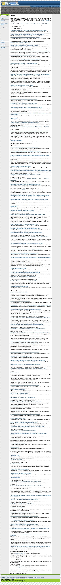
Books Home (33, 6)
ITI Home (52, 6)
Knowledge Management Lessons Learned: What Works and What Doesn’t (24, 99)
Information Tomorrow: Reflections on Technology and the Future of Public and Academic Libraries (28, 368)
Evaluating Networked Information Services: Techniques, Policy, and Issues (24, 45)
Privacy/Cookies (57, 6)
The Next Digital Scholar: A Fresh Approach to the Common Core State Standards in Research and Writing (30, 130)
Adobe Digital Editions (20, 567)
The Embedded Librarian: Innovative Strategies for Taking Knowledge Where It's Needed (26, 489)
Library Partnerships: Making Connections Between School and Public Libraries (25, 385)
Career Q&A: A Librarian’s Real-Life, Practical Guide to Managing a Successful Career (26, 309)
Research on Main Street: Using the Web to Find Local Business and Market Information (26, 232)
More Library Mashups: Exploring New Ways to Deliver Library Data (23, 397)
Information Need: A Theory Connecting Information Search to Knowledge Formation (26, 59)
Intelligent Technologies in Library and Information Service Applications (23, 68)
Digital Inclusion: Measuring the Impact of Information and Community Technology (25, 37)
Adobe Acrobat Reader (20, 566)
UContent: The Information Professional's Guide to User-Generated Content (24, 524)
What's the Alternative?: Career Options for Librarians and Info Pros (23, 540)
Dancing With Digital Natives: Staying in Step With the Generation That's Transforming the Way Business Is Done (31, 170)
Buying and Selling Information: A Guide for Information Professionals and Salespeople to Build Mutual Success (31, 305)
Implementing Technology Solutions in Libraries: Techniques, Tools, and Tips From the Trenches (28, 360)
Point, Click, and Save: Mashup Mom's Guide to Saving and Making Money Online (25, 228)
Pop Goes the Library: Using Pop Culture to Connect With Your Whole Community (25, 414)
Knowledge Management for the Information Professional (21, 90)
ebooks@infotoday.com (20, 553)
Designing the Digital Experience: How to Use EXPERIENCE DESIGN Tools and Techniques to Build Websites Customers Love (30, 179)
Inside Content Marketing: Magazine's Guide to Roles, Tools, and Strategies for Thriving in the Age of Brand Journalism (30, 206)
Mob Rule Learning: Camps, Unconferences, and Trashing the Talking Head (24, 218)
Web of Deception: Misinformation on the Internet (19, 286)
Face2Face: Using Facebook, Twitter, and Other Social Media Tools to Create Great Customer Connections (30, 195)
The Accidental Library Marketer (16, 463)
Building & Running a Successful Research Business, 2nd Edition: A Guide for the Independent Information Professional (30, 156)
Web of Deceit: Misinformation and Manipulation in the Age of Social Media (24, 280)
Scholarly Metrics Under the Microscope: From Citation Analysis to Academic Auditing (26, 107)
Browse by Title (38, 6)
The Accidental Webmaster (15, 477)
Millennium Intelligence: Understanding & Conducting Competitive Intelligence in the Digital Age (28, 214)
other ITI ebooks (45, 20)
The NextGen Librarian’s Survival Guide (18, 507)
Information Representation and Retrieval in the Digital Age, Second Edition (24, 63)
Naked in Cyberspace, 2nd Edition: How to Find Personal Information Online (24, 224)
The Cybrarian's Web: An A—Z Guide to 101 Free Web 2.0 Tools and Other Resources (26, 481)
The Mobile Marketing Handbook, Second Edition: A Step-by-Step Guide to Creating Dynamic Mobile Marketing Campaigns (30, 258)
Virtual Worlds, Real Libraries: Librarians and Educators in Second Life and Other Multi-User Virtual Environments (28, 535)
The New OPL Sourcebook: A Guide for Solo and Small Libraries (22, 503)
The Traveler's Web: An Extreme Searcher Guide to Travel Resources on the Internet (26, 262)
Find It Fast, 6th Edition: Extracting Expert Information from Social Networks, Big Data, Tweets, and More (29, 199)
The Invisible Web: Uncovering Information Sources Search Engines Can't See (25, 253)
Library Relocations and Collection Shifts (18, 389)
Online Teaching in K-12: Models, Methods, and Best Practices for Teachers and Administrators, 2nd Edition (30, 23)
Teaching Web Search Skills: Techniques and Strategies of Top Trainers (23, 430)
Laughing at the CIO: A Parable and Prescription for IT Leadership (22, 210)
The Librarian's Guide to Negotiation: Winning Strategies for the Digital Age (24, 499)
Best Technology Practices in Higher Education (19, 292)
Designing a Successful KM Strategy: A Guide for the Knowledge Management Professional (27, 324)
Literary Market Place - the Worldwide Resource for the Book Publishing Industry (15, 578)
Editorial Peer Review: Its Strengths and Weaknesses (20, 42)
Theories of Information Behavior (16, 140)
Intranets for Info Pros (14, 372)
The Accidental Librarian (15, 455)
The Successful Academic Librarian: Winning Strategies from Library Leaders (24, 516)
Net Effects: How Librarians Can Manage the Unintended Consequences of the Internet (26, 401)
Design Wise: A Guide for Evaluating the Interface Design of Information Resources (25, 174)
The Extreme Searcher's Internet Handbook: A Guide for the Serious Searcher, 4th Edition (27, 243)
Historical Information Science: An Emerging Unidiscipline (21, 356)
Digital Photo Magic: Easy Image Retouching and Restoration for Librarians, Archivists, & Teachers (28, 328)
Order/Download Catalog (46, 6)
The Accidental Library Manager (16, 459)
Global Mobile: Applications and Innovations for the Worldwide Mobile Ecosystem (25, 343)
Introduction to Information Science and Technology (20, 79)
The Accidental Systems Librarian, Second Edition (20, 469)
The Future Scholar (14, 118)
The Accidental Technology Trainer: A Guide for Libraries (21, 473)
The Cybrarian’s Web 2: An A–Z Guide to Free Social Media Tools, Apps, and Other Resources (27, 485)
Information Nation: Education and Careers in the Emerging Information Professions (26, 364)
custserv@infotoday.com (20, 581)
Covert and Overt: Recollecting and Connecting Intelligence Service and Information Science (27, 34)
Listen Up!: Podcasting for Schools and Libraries (19, 393)
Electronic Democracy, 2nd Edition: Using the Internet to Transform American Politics (26, 184)
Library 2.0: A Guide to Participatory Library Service (20, 376)
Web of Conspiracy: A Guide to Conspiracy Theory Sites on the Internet (23, 276)
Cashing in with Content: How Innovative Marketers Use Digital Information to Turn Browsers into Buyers (29, 160)
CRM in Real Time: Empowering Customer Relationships (21, 166)
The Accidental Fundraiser (15, 438)
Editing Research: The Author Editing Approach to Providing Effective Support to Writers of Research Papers (30, 332)
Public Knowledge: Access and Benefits (18, 418)
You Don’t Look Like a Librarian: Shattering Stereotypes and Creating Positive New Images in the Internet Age (30, 546)
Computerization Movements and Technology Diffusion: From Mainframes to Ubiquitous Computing (28, 30)
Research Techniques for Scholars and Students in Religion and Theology (24, 422)
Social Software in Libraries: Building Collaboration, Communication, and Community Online (27, 426)
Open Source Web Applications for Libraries (18, 405)
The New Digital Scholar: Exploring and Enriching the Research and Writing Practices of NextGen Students (30, 126)
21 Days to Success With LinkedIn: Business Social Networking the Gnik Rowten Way (26, 151)
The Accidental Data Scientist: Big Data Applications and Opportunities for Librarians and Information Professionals (29, 434)
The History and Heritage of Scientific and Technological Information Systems (25, 122)
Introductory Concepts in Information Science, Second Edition (22, 85)
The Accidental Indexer (15, 447)
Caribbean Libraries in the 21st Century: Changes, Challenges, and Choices (24, 314)
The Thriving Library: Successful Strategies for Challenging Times (22, 520)
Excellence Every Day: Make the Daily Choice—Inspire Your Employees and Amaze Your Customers (28, 189)
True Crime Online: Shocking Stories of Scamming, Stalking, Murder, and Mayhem (25, 272)
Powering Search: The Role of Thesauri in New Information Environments (24, 103)
